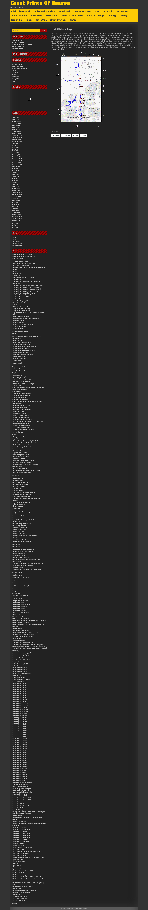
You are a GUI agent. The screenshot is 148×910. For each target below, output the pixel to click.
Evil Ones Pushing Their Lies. (22, 494)
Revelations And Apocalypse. (22, 409)
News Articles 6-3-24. (19, 756)
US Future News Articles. (58, 20)
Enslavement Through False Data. (23, 634)
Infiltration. (16, 510)
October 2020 (16, 196)
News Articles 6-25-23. (19, 752)
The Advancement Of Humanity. (22, 565)
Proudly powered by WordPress (69, 908)
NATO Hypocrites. (18, 681)
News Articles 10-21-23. (20, 697)
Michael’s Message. (37, 16)
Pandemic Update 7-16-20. (21, 455)
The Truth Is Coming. (19, 855)
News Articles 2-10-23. (19, 715)
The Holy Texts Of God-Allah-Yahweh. (24, 535)
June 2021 (15, 180)
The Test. (15, 537)
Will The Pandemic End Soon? (22, 472)
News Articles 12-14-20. (20, 709)
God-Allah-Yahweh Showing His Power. (25, 291)
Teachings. (100, 16)
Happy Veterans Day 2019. (21, 656)
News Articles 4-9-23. (19, 735)
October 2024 (16, 123)
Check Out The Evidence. (20, 618)
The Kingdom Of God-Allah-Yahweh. (24, 346)
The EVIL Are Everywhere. (20, 417)
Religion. (65, 16)
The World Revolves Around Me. (23, 354)
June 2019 (15, 228)
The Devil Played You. (19, 529)
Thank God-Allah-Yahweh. (20, 316)
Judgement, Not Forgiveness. (22, 311)
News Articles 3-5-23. (19, 725)
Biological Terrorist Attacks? (21, 437)
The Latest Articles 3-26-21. (21, 829)
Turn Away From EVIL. (19, 539)
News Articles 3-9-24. (19, 727)
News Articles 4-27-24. (19, 731)
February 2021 (16, 188)
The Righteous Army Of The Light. (23, 350)
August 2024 (16, 125)
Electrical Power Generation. (21, 445)
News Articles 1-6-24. (19, 687)
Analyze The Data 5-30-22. (20, 606)
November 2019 (17, 218)
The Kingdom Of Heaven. (20, 348)
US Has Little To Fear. (19, 873)
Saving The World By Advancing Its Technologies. (28, 812)
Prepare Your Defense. (19, 516)
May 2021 (15, 182)
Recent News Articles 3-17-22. (22, 798)
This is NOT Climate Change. (21, 462)
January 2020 (16, 214)
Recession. (16, 802)
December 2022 (17, 159)
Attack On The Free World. (21, 612)
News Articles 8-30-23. (19, 766)
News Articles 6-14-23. (19, 746)
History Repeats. (17, 506)
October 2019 (16, 220)
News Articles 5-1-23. (19, 737)
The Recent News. (18, 845)
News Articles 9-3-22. (19, 780)
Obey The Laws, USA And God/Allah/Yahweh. (27, 401)
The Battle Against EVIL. (20, 528)
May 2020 (15, 206)
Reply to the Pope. (78, 16)
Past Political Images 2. (20, 786)
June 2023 (15, 147)
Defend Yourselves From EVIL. (22, 380)
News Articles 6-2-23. (19, 750)
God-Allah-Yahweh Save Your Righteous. (25, 287)
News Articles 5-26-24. (19, 741)
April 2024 (15, 127)
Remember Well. (17, 808)
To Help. (15, 863)
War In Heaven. (17, 360)
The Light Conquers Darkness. (22, 419)
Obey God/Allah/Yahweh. (20, 399)
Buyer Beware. (17, 439)
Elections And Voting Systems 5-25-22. (25, 632)
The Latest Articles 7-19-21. (21, 837)
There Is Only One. (18, 322)
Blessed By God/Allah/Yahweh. (22, 378)
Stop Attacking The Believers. (22, 524)
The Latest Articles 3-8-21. (20, 831)
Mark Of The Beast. (18, 677)
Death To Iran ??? (18, 273)
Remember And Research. (21, 806)
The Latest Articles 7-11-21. (21, 835)
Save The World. (41, 20)
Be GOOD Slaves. (18, 480)
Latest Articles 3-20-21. (19, 668)
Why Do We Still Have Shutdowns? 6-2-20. (26, 470)
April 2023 (15, 151)
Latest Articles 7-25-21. (19, 672)
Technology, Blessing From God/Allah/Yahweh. (27, 563)
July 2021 (15, 178)
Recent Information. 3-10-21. (21, 405)
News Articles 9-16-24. (19, 774)
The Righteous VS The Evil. (21, 352)
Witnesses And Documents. (21, 892)
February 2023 (16, 155)
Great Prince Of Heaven (40, 3)
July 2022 (15, 169)
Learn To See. (16, 675)
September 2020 (17, 198)
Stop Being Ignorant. (19, 526)
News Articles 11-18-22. (20, 705)
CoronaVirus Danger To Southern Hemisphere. (27, 443)
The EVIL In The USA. (19, 821)
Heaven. (96, 11)
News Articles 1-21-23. (19, 683)
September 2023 (17, 141)
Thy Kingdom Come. (19, 356)
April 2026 (15, 117)
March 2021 (15, 186)
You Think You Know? (19, 898)
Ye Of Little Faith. (18, 894)
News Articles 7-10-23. (19, 762)
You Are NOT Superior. (19, 896)
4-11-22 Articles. (17, 599)
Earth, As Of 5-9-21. (18, 486)
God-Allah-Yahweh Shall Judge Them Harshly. (27, 289)
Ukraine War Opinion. (19, 867)
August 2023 (16, 143)
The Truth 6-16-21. (18, 849)
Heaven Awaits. (17, 449)
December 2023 (17, 135)
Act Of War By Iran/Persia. (20, 265)
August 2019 (16, 224)
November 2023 (17, 137)
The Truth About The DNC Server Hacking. (26, 851)
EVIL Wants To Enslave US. (21, 496)
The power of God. (18, 320)
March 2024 (15, 129)
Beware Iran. (16, 614)
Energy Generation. (18, 553)
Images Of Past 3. (18, 662)
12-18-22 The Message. (19, 376)
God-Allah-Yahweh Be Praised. (20, 11)
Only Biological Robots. (20, 784)
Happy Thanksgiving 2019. (21, 301)
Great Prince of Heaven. (19, 68)
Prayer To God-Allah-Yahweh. (22, 792)
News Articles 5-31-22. (19, 743)
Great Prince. (16, 391)
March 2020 (15, 210)
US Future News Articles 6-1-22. (22, 871)
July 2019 (15, 226)
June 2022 (15, 171)
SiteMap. (73, 20)
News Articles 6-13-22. (19, 744)
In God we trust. (17, 305)
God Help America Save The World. (23, 277)
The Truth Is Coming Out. (20, 853)
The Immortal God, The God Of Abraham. (25, 318)
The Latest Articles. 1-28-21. (21, 841)
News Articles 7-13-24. (19, 764)
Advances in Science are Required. (23, 549)
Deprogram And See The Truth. (22, 484)
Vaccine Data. (16, 888)
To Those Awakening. (19, 326)
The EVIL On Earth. (18, 531)
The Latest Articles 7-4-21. (20, 839)
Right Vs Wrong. (17, 810)
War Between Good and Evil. (21, 541)
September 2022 (17, 165)
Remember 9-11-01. (18, 804)
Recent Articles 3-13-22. (20, 794)
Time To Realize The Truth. (21, 425)
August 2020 (16, 200)
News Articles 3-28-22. (19, 721)
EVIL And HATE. (17, 488)
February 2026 (16, 121)
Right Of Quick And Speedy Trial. (23, 520)
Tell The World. (17, 816)
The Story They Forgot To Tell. (22, 847)
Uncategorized (16, 80)
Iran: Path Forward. (123, 11)
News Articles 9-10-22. (19, 772)
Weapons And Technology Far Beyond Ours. (26, 569)
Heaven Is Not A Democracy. (21, 342)
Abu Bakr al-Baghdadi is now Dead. (24, 263)
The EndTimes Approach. (20, 415)
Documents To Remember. (21, 630)
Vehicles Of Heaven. (19, 358)
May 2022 (15, 172)
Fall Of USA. (16, 275)
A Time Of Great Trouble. (20, 261)
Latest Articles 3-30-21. (19, 670)
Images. (29, 20)
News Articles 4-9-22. (19, 733)
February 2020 (16, 212)
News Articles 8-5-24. (19, 770)
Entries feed (16, 241)
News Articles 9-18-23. (19, 776)
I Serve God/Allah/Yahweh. (21, 303)
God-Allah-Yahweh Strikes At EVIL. (23, 293)
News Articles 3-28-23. (19, 723)
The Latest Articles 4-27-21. (21, 833)
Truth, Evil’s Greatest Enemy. (21, 427)
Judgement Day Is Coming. (21, 309)
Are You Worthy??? (18, 478)
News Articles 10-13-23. (20, 691)
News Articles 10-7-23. (19, 699)
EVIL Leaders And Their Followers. (23, 492)
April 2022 (15, 174)
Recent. (14, 518)
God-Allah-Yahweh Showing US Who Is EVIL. (27, 652)
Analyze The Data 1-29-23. (20, 601)
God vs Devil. (16, 386)
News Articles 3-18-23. (19, 719)
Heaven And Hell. (18, 340)
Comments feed (17, 243)
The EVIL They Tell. (18, 533)
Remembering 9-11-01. (19, 407)
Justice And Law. (18, 514)
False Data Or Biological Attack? (23, 636)
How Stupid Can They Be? (21, 557)
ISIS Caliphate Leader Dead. (21, 307)
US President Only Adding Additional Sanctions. (28, 877)
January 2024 (16, 133)
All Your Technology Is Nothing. (22, 551)
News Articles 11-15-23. (20, 703)
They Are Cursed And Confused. (23, 324)
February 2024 (16, 131)
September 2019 (17, 222)
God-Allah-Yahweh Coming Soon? (23, 642)
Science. (90, 16)
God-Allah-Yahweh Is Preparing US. (45, 11)
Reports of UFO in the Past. (21, 577)
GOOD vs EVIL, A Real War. (21, 502)
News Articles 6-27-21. (19, 754)
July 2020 (15, 202)
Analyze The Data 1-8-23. (20, 602)
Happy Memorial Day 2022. (21, 654)
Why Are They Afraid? (19, 468)
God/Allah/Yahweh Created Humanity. (24, 295)
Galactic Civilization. (19, 640)
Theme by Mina (83, 908)
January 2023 (16, 157)
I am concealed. (109, 11)
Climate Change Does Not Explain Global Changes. (29, 441)
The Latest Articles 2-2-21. (20, 827)
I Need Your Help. (18, 451)
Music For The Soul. (52, 16)
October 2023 (16, 139)
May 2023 (15, 149)
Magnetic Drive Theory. (19, 453)
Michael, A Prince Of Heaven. (21, 344)
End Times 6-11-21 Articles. (21, 382)
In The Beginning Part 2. (20, 664)
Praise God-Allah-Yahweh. (21, 790)
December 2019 (17, 216)
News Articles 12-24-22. (20, 711)
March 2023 (15, 153)
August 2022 (16, 167)
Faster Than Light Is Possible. (22, 447)
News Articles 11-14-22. (20, 701)
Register (14, 237)
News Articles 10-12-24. (20, 689)
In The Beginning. (18, 666)
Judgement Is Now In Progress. (22, 512)
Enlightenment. (17, 338)
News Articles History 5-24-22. (22, 782)
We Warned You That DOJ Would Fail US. (25, 890)
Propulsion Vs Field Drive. (20, 457)
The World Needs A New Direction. (23, 460)
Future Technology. (18, 555)
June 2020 (15, 204)
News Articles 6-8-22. (19, 760)
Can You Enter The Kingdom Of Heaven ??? (26, 336)
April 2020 (15, 208)
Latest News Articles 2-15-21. (21, 673)
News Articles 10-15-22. (20, 693)
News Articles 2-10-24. (19, 717)
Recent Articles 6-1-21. (19, 796)
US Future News (17, 82)
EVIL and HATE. (17, 490)
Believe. (15, 271)
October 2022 (16, 163)
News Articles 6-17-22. (19, 748)
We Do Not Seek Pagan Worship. (23, 429)
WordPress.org (17, 245)
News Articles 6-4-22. (19, 758)
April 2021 (15, 184)
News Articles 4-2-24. (19, 729)
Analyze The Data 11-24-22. (21, 604)
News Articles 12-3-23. (19, 713)
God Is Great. (16, 279)
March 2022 (15, 176)
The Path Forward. (18, 843)
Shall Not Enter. (17, 522)
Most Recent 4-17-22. (19, 397)
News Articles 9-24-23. (19, 778)
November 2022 (17, 161)
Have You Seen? (17, 658)
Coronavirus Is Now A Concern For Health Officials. (29, 620)
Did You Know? (17, 628)
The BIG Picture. (17, 567)
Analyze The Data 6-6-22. (20, 610)
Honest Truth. (16, 508)
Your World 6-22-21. (18, 900)
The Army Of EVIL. (18, 411)
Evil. (13, 583)
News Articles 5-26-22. (19, 739)
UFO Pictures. (17, 865)
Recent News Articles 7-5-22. (21, 800)
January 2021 (16, 190)
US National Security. (19, 875)
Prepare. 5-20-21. (17, 403)
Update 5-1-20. (17, 869)
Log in (14, 239)
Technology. (112, 16)
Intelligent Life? (17, 575)
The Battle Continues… (20, 458)
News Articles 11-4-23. (19, 707)
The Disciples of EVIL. (19, 413)
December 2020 (17, 192)
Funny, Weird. (16, 638)
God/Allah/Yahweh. (65, 11)
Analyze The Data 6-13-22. (20, 608)
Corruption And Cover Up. (20, 622)
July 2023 (15, 145)
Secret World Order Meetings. (22, 814)
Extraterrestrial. (16, 20)
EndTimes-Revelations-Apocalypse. (24, 384)
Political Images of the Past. (21, 788)
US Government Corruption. (22, 586)
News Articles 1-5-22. (19, 685)
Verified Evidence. (18, 328)
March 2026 (15, 119)
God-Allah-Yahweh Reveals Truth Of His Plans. (27, 285)
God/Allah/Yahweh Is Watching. (22, 297)
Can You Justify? (18, 616)
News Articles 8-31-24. (19, 768)
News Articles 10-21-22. (20, 695)
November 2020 (17, 194)
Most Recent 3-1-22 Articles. (21, 679)
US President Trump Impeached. (23, 887)
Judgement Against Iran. (19, 16)
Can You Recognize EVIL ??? (22, 482)
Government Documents (83, 11)
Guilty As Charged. (18, 504)
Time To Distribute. (18, 861)
